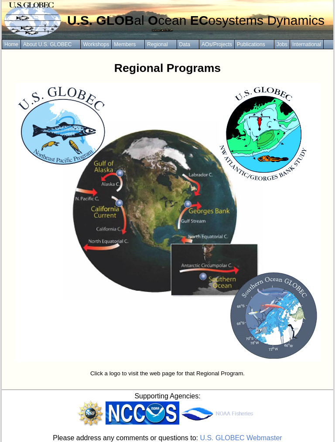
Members (125, 44)
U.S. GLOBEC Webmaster (241, 438)
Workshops (96, 44)
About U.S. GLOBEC (47, 44)
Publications (251, 44)
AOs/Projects (217, 44)
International (306, 44)
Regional (157, 44)
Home (11, 44)
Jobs (282, 44)
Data (184, 44)
